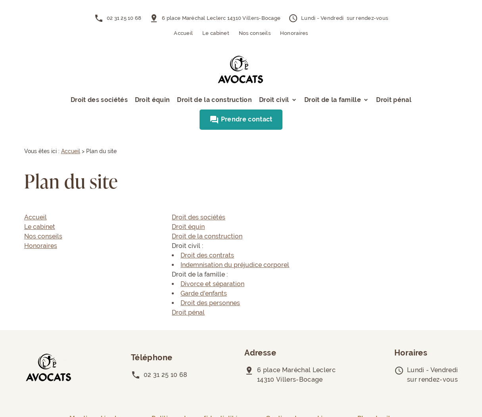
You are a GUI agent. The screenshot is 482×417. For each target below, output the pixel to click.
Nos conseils (255, 33)
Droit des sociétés (99, 100)
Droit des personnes (210, 303)
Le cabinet (215, 33)
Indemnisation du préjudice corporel (235, 265)
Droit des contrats (207, 255)
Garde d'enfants (204, 293)
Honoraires (294, 33)
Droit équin (152, 100)
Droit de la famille (332, 100)
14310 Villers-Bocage (221, 18)
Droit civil (274, 100)
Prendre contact (240, 119)
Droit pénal (393, 100)
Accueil (183, 33)
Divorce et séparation (212, 284)
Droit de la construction (214, 100)
